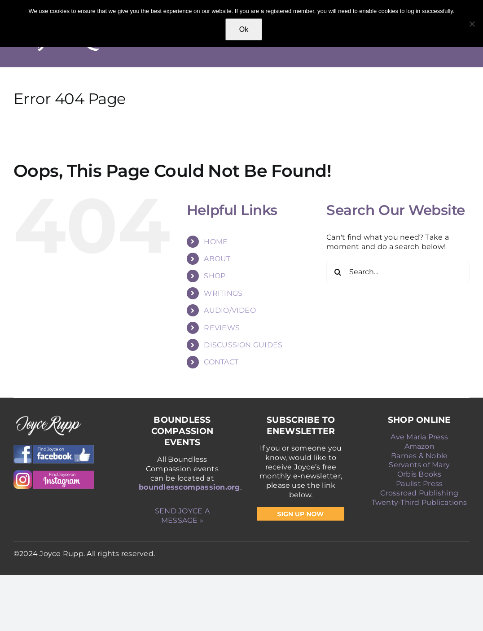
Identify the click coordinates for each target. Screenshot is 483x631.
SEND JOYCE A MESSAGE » (182, 516)
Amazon (419, 446)
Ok (243, 29)
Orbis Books (419, 474)
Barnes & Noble (419, 455)
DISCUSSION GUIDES (243, 345)
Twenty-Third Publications (419, 502)
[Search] (337, 272)
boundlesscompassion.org (189, 487)
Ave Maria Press (419, 437)
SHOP (214, 276)
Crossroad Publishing (419, 493)
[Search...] (398, 272)
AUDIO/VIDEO (230, 310)
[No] (471, 23)
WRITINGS (223, 293)
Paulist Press (419, 483)
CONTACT (221, 362)
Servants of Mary (419, 464)
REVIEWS (222, 328)
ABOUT (217, 258)
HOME (216, 241)
